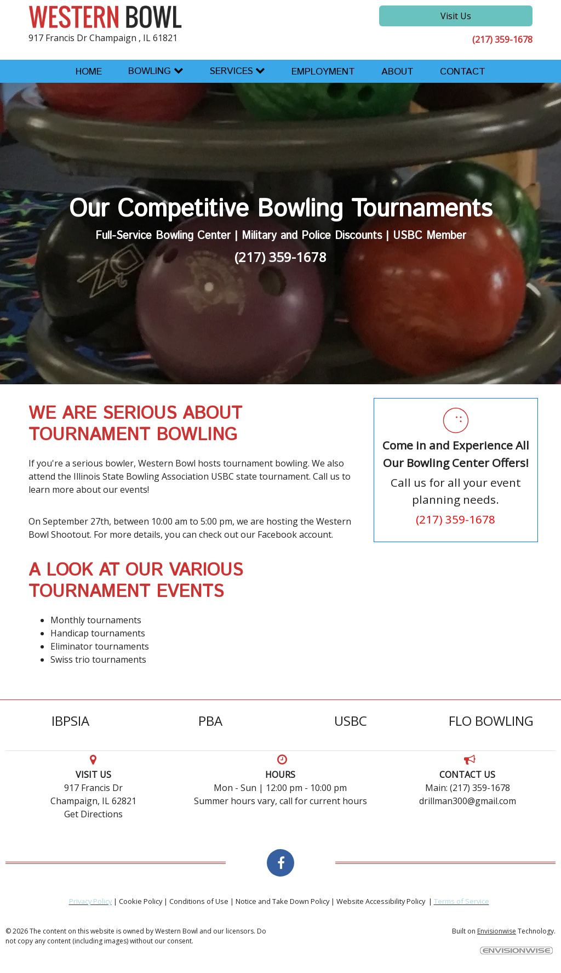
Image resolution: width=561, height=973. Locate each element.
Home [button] (89, 72)
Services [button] (231, 71)
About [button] (397, 72)
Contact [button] (462, 72)
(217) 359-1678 (502, 39)
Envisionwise (496, 931)
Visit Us (455, 16)
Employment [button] (323, 72)
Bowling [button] (149, 71)
